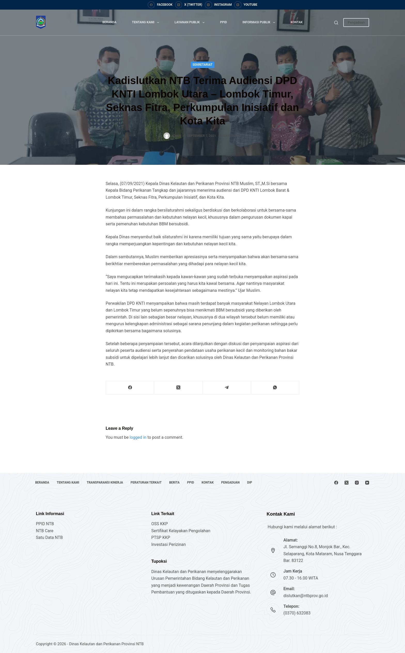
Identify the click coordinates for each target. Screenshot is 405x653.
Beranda (109, 22)
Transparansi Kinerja (108, 482)
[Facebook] (160, 5)
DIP (262, 482)
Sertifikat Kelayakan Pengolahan (181, 530)
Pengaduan (356, 22)
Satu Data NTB (49, 537)
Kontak (297, 22)
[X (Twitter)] (188, 5)
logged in (138, 437)
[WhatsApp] (275, 387)
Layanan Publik (191, 22)
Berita (181, 482)
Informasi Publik (260, 22)
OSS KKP (159, 523)
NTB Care (44, 530)
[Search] (336, 23)
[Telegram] (227, 387)
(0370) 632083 (296, 613)
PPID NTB (45, 523)
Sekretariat (203, 64)
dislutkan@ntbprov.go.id (305, 595)
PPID (223, 22)
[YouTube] (245, 5)
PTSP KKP (160, 537)
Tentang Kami (146, 22)
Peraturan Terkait (151, 482)
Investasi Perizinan (168, 544)
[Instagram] (218, 5)
